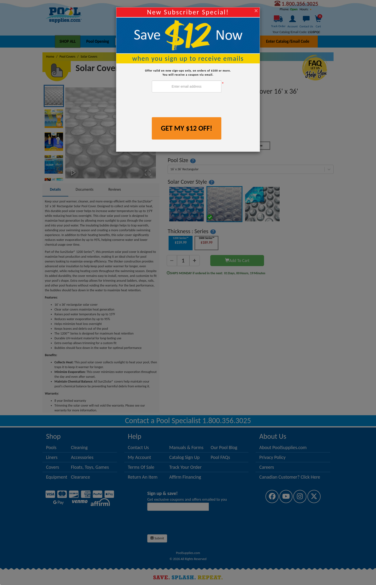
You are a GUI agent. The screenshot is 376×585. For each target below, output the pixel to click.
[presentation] (188, 105)
